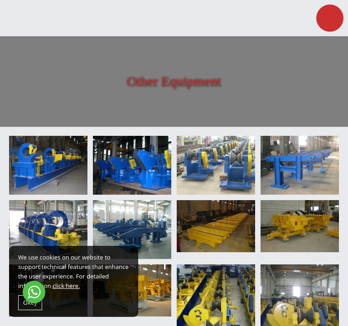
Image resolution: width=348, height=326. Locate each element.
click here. (66, 286)
